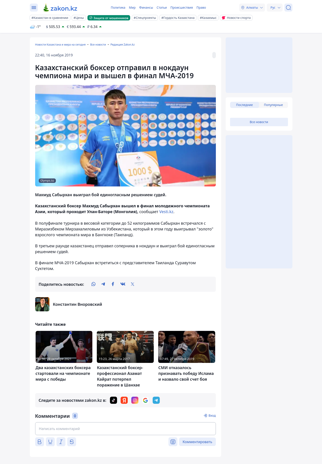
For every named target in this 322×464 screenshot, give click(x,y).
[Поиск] (288, 8)
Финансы (146, 7)
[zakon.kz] (60, 8)
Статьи (162, 7)
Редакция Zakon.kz (122, 44)
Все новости (98, 44)
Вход (212, 415)
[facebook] (113, 284)
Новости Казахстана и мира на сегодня (60, 44)
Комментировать (197, 441)
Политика (118, 7)
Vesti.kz (166, 211)
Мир (132, 7)
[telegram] (103, 284)
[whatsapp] (93, 284)
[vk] (123, 284)
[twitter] (133, 284)
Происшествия (181, 7)
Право (201, 7)
